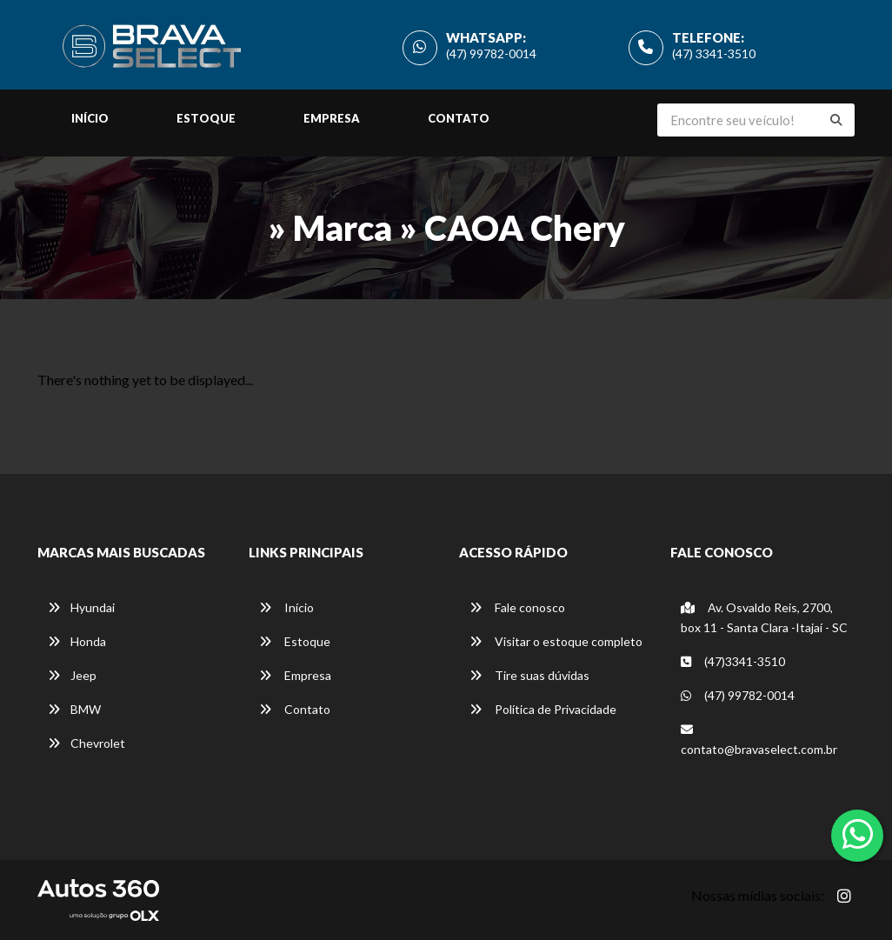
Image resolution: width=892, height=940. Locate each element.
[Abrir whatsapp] (857, 834)
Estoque (206, 118)
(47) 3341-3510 (714, 53)
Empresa (331, 118)
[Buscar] (836, 120)
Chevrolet (86, 743)
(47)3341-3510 (733, 661)
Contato (458, 118)
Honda (77, 641)
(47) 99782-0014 (491, 53)
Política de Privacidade (542, 709)
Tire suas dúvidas (529, 675)
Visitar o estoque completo (555, 641)
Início (90, 118)
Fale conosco (517, 607)
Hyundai (81, 607)
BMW (74, 709)
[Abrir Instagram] (844, 895)
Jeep (72, 675)
